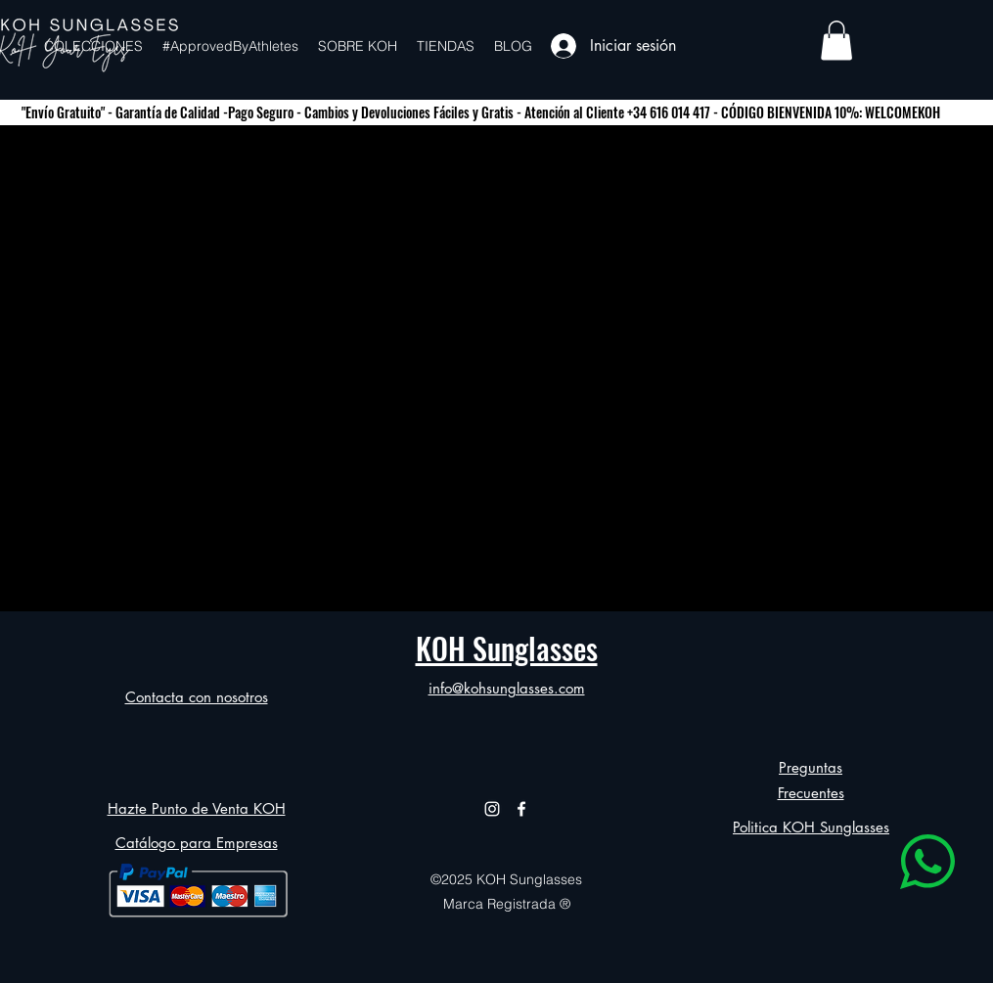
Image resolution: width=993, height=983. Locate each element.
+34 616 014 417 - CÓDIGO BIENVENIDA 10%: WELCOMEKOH (783, 112)
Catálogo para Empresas (196, 842)
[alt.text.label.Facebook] (521, 809)
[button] (836, 41)
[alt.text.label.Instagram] (492, 809)
